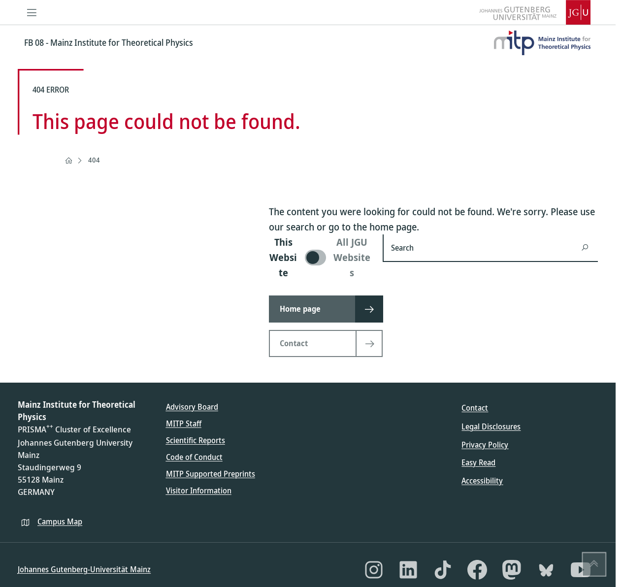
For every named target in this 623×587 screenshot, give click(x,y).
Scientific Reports (195, 440)
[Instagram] (374, 570)
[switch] (320, 257)
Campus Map (59, 521)
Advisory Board (192, 406)
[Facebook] (477, 570)
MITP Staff (183, 423)
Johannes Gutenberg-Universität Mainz (84, 569)
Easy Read (478, 462)
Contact (474, 407)
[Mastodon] (512, 570)
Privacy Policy (484, 444)
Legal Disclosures (491, 426)
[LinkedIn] (408, 570)
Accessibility (482, 480)
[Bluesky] (546, 570)
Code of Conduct (194, 457)
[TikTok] (443, 570)
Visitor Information (198, 490)
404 (94, 159)
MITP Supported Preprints (210, 473)
